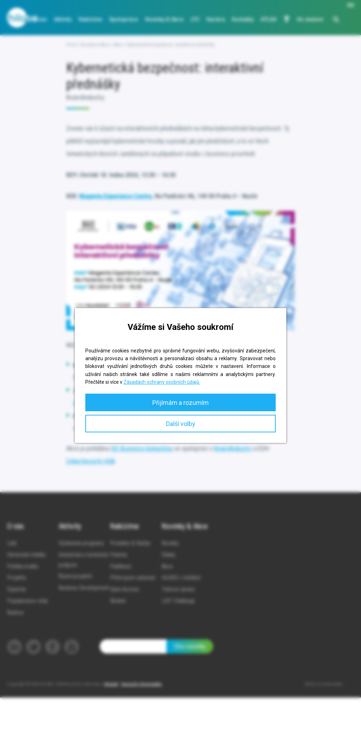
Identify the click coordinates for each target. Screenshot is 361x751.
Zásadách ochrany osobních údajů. (161, 382)
